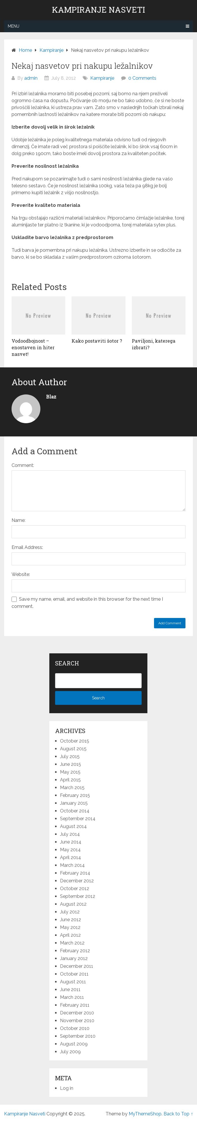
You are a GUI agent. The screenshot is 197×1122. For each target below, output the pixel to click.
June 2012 (70, 919)
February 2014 (75, 873)
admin (30, 78)
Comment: (23, 465)
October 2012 (74, 888)
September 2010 (77, 1036)
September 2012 (77, 896)
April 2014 (70, 857)
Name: (18, 520)
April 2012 (70, 935)
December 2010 (77, 1013)
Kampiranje (51, 50)
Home (25, 50)
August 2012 (73, 904)
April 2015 (70, 780)
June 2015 (70, 764)
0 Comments (142, 78)
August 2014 (73, 826)
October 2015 (74, 741)
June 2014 (70, 842)
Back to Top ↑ (178, 1114)
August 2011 (73, 981)
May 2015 (70, 772)
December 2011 (76, 966)
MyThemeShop (145, 1114)
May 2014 (70, 849)
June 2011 (70, 989)
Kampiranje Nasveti (98, 10)
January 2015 (74, 803)
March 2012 (72, 943)
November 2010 (77, 1020)
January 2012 (74, 958)
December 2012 (77, 881)
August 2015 (73, 748)
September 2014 (77, 818)
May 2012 (70, 927)
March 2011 (72, 997)
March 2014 (72, 865)
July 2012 (70, 912)
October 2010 (74, 1028)
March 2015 (72, 787)
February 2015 (75, 795)
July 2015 (70, 756)
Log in (66, 1088)
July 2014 (70, 834)
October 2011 (74, 974)
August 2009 (74, 1044)
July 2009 (70, 1051)
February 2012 (75, 950)
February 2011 (74, 1005)
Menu (13, 26)
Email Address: (27, 547)
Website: (21, 574)
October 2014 (74, 811)
